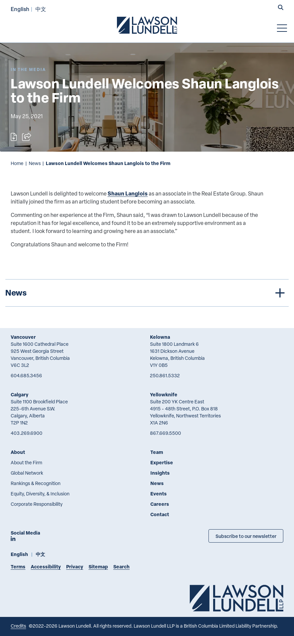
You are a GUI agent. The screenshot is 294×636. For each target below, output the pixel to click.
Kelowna (160, 336)
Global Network (27, 473)
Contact (159, 514)
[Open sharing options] (26, 137)
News (35, 163)
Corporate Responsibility (36, 504)
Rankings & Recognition (35, 483)
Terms (18, 566)
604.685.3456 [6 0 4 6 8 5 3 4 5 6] (26, 375)
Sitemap (98, 566)
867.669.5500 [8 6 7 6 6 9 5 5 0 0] (165, 433)
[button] (280, 8)
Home (17, 163)
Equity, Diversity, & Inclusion (40, 493)
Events (158, 493)
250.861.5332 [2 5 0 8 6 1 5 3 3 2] (165, 375)
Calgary (19, 394)
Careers (159, 503)
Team (156, 452)
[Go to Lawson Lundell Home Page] (147, 25)
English (20, 9)
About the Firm (26, 462)
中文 (40, 9)
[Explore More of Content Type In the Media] (28, 69)
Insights (160, 472)
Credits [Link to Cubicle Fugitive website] (18, 626)
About (18, 452)
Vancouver (23, 336)
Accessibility (46, 566)
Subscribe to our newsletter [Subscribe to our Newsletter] (245, 536)
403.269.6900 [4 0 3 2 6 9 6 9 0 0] (26, 433)
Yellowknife (163, 394)
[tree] (147, 293)
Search (121, 566)
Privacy (74, 566)
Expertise (161, 462)
